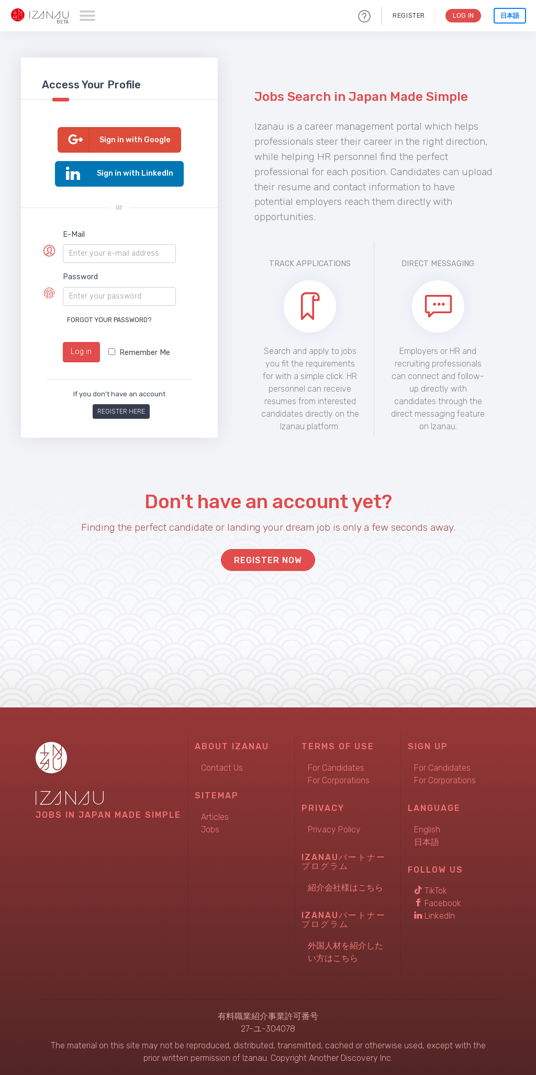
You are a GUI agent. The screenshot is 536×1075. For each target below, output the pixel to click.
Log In (462, 15)
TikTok (430, 891)
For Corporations (339, 780)
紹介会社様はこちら (345, 888)
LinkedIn (434, 916)
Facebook (437, 903)
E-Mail (74, 234)
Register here (121, 411)
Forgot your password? (109, 320)
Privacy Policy (334, 829)
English (427, 829)
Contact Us (222, 768)
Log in (81, 351)
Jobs (210, 829)
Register (407, 15)
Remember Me (139, 352)
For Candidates (336, 768)
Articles (215, 817)
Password (80, 276)
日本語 (509, 15)
